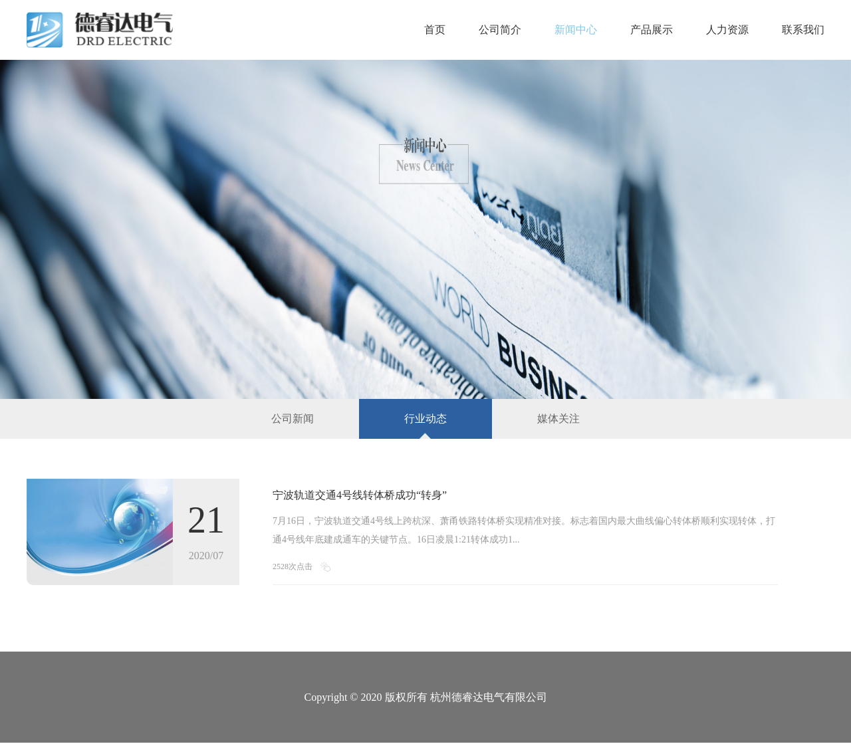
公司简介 (500, 29)
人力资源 (727, 29)
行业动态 (425, 418)
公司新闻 (292, 418)
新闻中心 (575, 29)
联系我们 (803, 29)
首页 (434, 29)
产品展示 (651, 29)
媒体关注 (558, 418)
